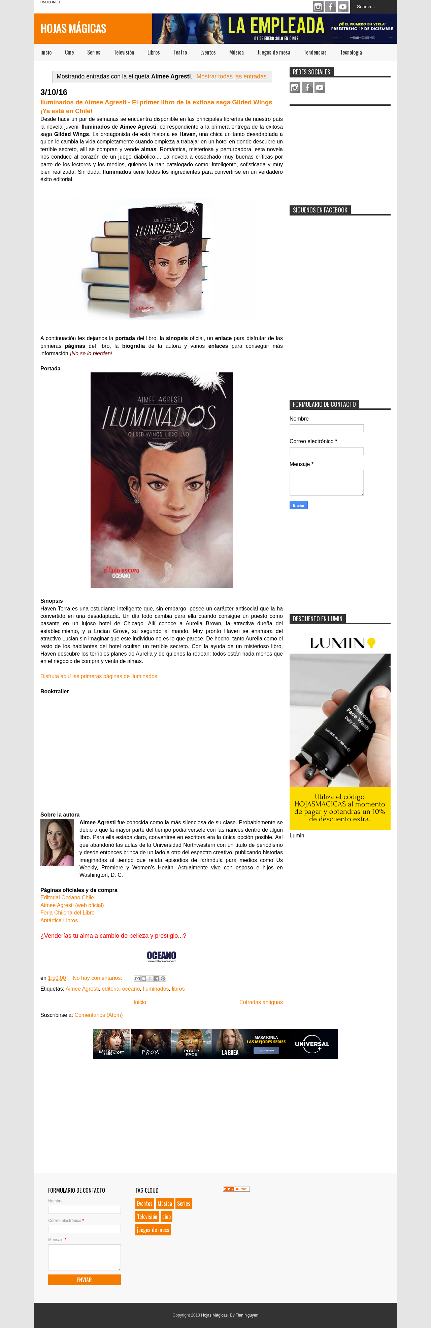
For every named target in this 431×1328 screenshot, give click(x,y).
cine (166, 1217)
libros (178, 989)
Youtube (343, 6)
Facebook (330, 6)
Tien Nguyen (247, 1315)
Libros (153, 52)
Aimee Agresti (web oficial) (72, 905)
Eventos (208, 52)
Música (236, 52)
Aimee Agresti (82, 989)
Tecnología (351, 52)
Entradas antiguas (261, 1002)
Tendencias (315, 52)
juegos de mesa (153, 1230)
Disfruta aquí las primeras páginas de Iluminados (98, 676)
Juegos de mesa (273, 52)
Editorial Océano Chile (67, 897)
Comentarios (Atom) (98, 1015)
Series (93, 52)
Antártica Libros (59, 920)
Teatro (180, 52)
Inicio (46, 52)
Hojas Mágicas (73, 28)
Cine (69, 52)
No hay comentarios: (98, 978)
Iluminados (156, 989)
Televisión (124, 52)
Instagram (318, 6)
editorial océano (121, 989)
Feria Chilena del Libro (67, 913)
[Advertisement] (340, 151)
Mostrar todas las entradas (231, 76)
